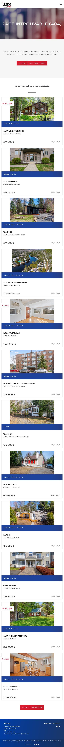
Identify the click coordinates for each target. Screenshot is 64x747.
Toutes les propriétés (32, 707)
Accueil (21, 63)
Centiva (36, 744)
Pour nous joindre (37, 63)
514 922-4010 (11, 732)
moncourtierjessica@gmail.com (19, 734)
